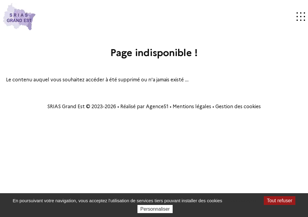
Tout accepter (243, 200)
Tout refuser (279, 200)
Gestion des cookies (238, 106)
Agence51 (157, 106)
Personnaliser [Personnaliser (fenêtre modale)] (155, 209)
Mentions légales (192, 106)
